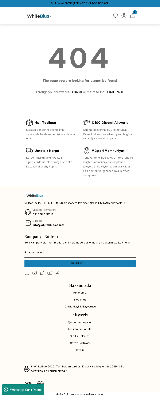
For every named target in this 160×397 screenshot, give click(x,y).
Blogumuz (80, 299)
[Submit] (80, 263)
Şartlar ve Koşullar (80, 322)
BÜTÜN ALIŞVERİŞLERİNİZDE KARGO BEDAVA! (80, 3)
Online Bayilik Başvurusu (80, 306)
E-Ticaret (71, 394)
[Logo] (38, 15)
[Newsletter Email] (80, 252)
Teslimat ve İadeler (80, 329)
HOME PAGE (114, 92)
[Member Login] (124, 15)
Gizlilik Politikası (80, 336)
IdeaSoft (60, 394)
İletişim (80, 350)
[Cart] (132, 15)
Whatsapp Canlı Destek (23, 389)
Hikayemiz (80, 292)
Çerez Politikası (80, 343)
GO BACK (75, 92)
